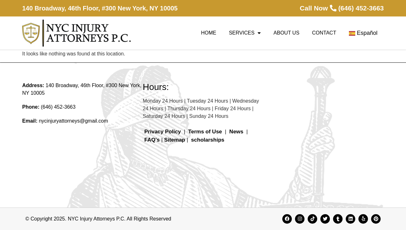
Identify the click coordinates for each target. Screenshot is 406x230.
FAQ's (152, 140)
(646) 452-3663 (58, 107)
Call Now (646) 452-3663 (342, 8)
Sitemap (174, 140)
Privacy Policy (162, 132)
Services (245, 33)
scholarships (207, 140)
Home (208, 32)
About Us (286, 32)
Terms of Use (205, 132)
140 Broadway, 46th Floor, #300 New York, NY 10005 (100, 8)
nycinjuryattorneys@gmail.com (73, 121)
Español (363, 33)
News (236, 132)
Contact (324, 32)
